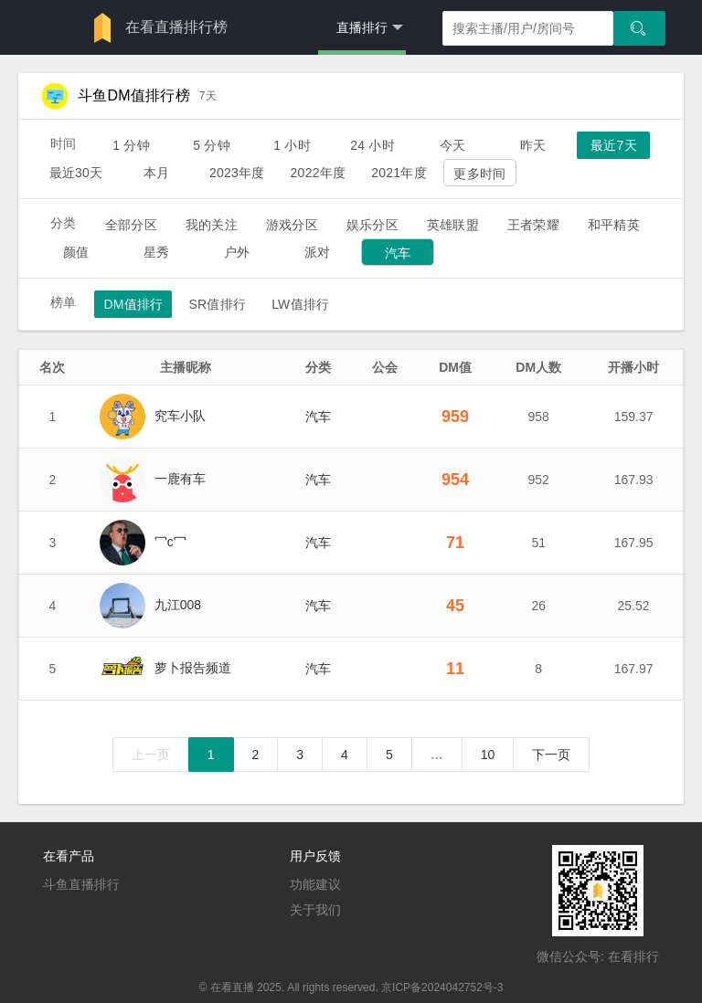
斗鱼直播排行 (81, 884)
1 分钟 (131, 145)
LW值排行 (300, 304)
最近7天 (613, 145)
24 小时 (372, 145)
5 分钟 (211, 145)
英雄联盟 (453, 224)
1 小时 (292, 145)
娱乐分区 (372, 224)
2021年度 (399, 172)
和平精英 (614, 224)
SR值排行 (217, 304)
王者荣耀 (533, 224)
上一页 (151, 754)
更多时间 (479, 173)
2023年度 (237, 172)
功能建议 (315, 884)
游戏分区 (292, 224)
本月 (156, 172)
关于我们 (315, 910)
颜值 (76, 252)
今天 (452, 145)
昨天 (533, 145)
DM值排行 (133, 304)
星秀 (156, 252)
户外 (237, 252)
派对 (317, 252)
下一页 (551, 754)
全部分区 (131, 224)
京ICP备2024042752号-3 (442, 987)
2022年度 (318, 172)
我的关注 (212, 224)
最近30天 (76, 172)
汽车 (397, 253)
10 (488, 754)
